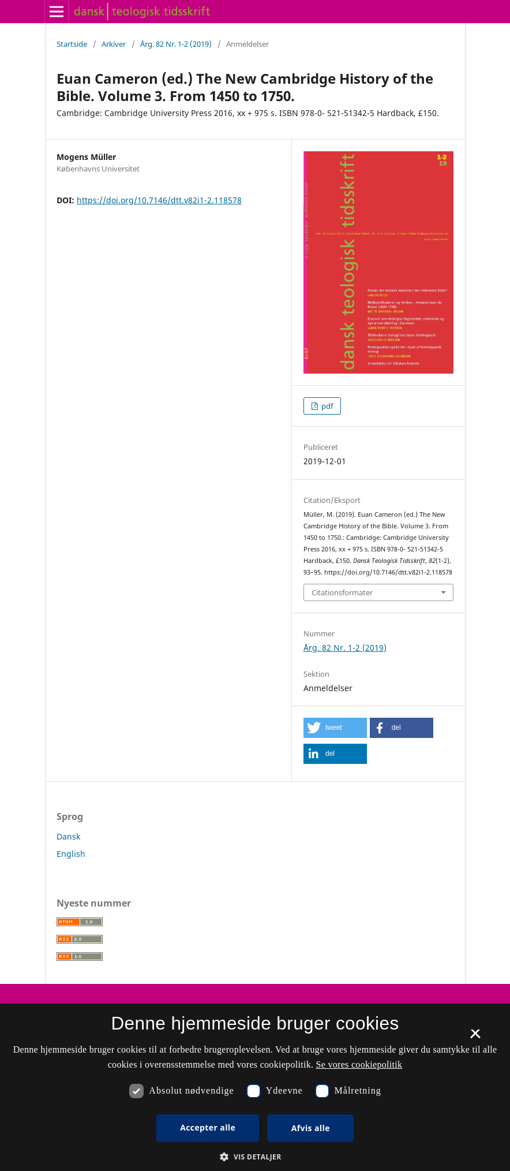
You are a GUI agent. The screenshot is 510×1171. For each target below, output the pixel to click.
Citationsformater (342, 592)
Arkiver (114, 44)
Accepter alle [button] (207, 1127)
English (71, 853)
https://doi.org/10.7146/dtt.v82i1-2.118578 (159, 200)
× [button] (475, 1038)
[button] (335, 728)
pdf (326, 406)
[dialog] (255, 1087)
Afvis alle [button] (310, 1127)
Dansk (68, 836)
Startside (72, 44)
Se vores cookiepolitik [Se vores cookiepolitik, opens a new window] (359, 1064)
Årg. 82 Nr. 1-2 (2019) (176, 44)
